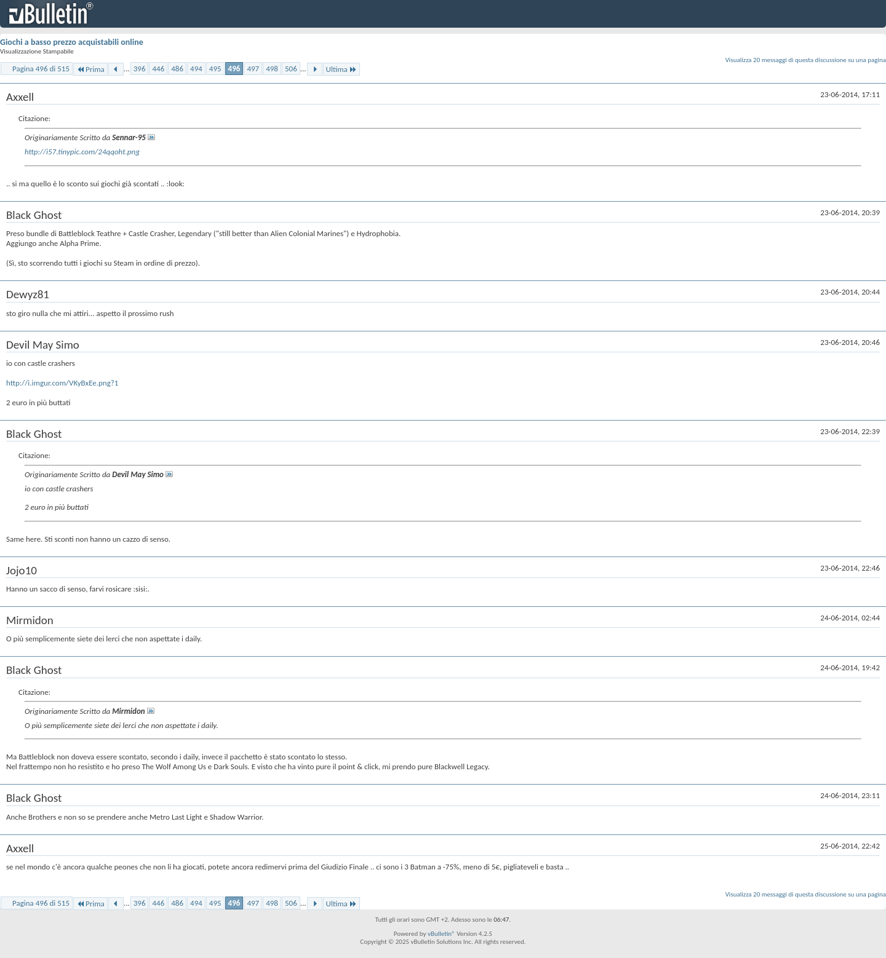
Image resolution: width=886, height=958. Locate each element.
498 (272, 68)
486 (177, 68)
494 (196, 68)
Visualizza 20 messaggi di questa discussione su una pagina (805, 60)
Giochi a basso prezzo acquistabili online (71, 42)
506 (291, 68)
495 (215, 68)
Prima (90, 69)
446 (158, 68)
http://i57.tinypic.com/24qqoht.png (82, 151)
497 (253, 68)
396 (140, 68)
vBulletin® (441, 934)
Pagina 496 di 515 (41, 68)
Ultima (341, 69)
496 (234, 68)
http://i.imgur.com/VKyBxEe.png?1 (62, 382)
